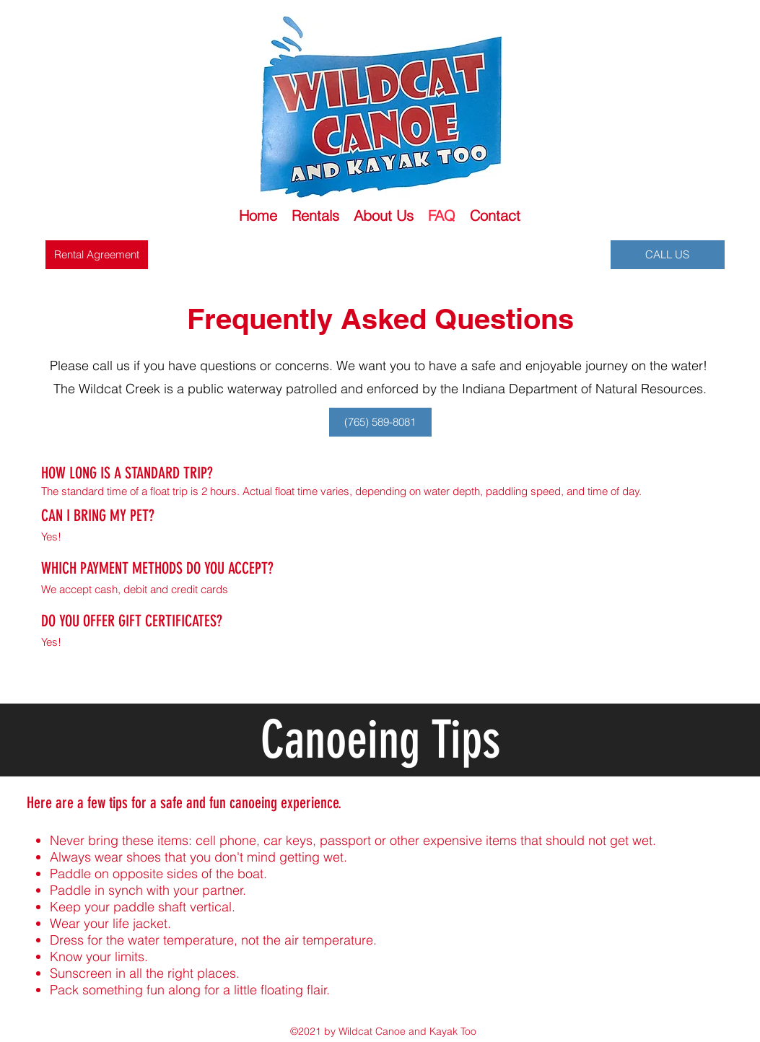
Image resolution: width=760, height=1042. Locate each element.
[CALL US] (668, 254)
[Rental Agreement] (96, 254)
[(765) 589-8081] (380, 422)
